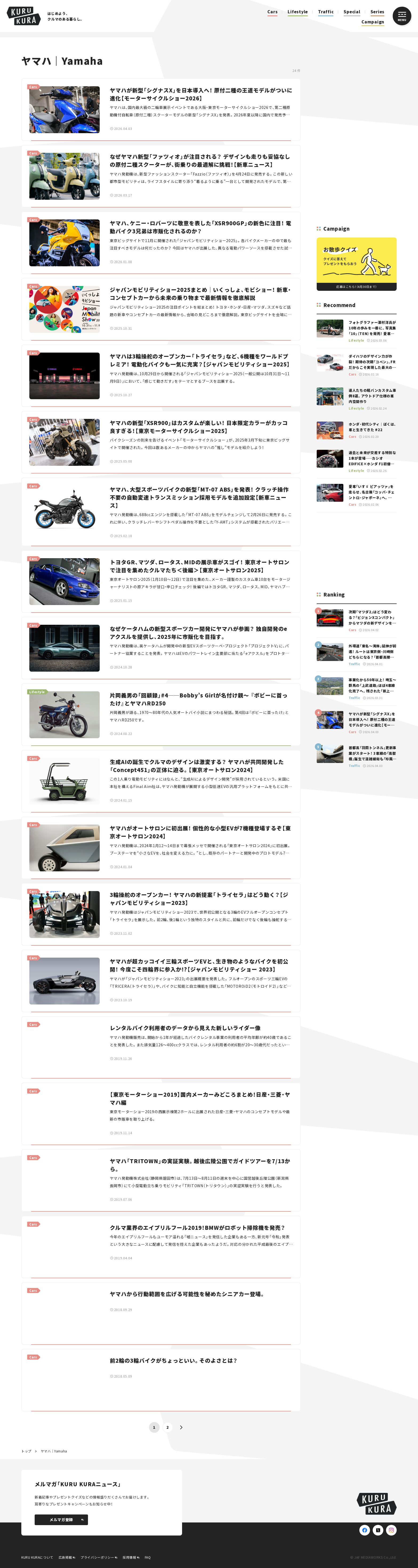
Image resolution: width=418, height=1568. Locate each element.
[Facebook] (364, 1530)
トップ (26, 1451)
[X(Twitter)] (378, 1530)
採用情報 (129, 1557)
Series (378, 11)
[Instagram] (391, 1530)
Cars (272, 11)
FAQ (148, 1557)
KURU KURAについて (37, 1557)
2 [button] (167, 1427)
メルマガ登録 (67, 1519)
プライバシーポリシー (97, 1557)
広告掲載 (65, 1557)
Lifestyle (298, 11)
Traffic (325, 11)
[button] (181, 1427)
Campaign (372, 21)
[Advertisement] (357, 133)
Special (352, 11)
